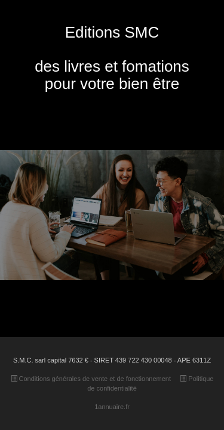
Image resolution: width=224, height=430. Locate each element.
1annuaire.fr (112, 406)
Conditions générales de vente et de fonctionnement (91, 378)
